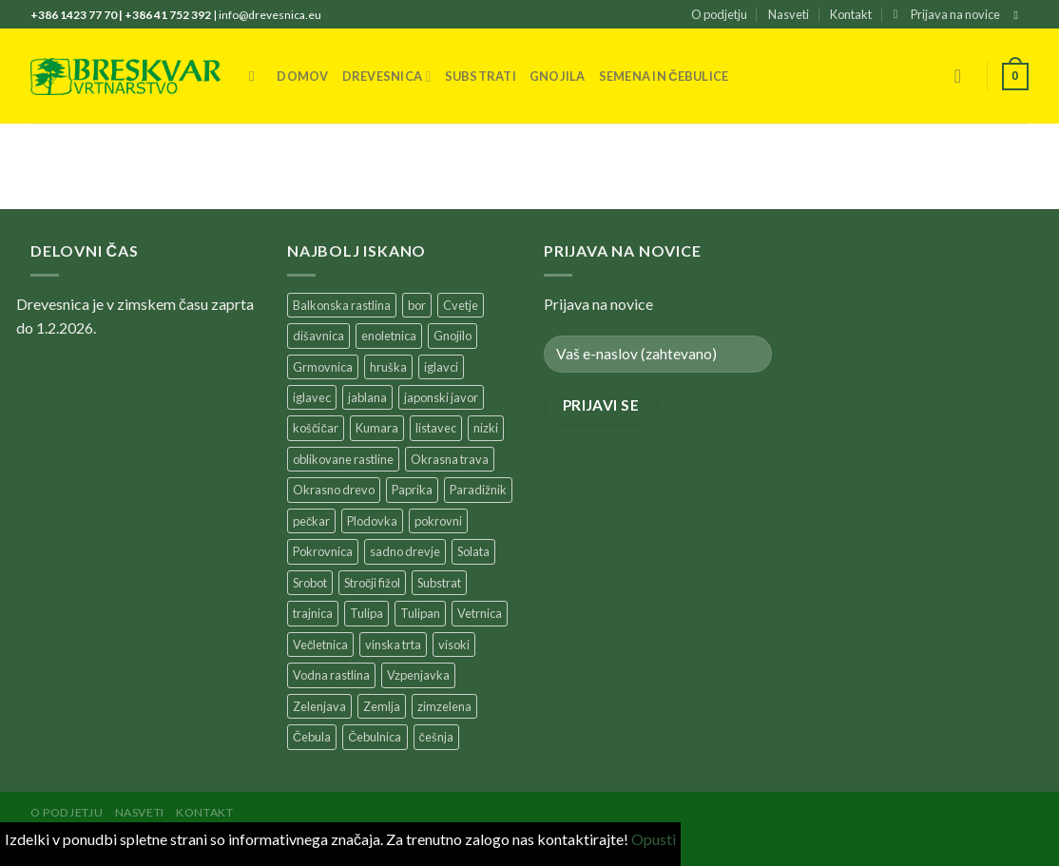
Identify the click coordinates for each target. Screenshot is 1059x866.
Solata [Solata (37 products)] (473, 551)
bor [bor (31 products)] (417, 305)
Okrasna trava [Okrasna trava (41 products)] (450, 459)
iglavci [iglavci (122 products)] (441, 367)
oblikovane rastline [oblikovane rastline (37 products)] (343, 459)
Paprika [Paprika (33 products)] (412, 489)
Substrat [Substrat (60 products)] (439, 582)
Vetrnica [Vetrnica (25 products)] (479, 613)
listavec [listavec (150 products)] (435, 427)
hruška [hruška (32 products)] (388, 367)
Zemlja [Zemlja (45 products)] (381, 706)
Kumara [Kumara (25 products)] (377, 427)
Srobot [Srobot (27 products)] (310, 582)
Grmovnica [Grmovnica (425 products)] (323, 367)
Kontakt (851, 14)
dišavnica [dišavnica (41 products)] (318, 335)
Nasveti (788, 14)
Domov (302, 76)
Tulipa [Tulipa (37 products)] (366, 613)
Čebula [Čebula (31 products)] (312, 736)
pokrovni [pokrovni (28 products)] (438, 521)
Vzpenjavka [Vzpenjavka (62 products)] (418, 675)
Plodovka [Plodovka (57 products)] (372, 521)
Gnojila (558, 76)
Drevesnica (387, 76)
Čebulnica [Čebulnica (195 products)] (374, 736)
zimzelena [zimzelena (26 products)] (444, 706)
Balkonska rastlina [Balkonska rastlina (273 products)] (342, 305)
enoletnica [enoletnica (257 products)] (388, 335)
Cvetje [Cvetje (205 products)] (460, 305)
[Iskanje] (256, 76)
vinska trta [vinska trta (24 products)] (393, 644)
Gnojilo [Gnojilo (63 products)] (452, 335)
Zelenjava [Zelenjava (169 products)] (319, 706)
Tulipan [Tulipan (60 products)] (420, 613)
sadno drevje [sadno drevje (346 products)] (405, 551)
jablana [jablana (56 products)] (367, 397)
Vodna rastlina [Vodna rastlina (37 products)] (331, 675)
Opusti (653, 839)
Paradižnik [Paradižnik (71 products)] (478, 489)
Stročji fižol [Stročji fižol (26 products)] (372, 582)
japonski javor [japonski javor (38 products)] (441, 397)
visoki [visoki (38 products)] (454, 644)
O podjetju (719, 14)
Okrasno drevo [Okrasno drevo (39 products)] (334, 489)
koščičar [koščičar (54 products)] (315, 427)
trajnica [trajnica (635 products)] (313, 613)
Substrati (480, 76)
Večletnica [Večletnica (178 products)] (320, 644)
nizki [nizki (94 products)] (485, 427)
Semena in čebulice (664, 76)
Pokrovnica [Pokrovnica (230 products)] (323, 551)
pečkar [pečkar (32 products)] (311, 521)
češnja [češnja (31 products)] (436, 736)
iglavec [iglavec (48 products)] (312, 397)
